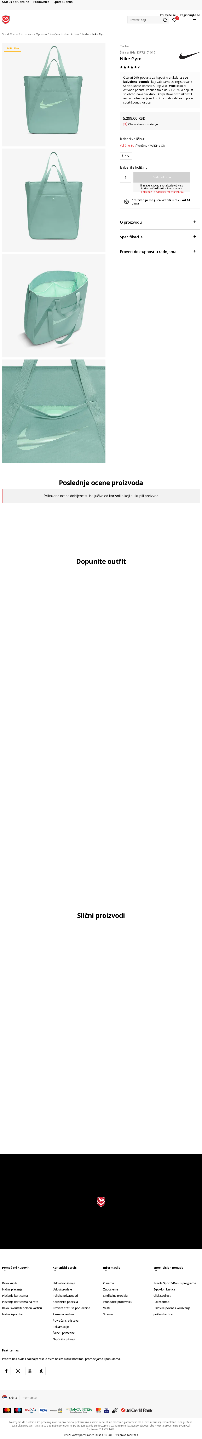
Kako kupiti (9, 1283)
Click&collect (162, 1296)
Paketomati (161, 1302)
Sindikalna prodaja (115, 1296)
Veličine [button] (142, 145)
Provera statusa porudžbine (71, 1308)
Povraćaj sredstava (66, 1320)
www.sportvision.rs (83, 1435)
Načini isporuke (12, 1314)
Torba (85, 34)
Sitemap (108, 1314)
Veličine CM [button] (158, 145)
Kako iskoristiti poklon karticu (22, 1308)
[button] (148, 19)
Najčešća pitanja (64, 1339)
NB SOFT (109, 1435)
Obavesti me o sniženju (143, 124)
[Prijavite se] (174, 20)
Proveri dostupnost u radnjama (158, 251)
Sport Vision (10, 34)
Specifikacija (158, 236)
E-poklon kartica (164, 1289)
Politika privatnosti (65, 1296)
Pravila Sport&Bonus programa (175, 1283)
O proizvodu (158, 222)
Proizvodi (27, 34)
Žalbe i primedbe (64, 1333)
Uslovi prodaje (62, 1289)
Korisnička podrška (65, 1302)
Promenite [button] (29, 1397)
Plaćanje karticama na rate (20, 1302)
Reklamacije (61, 1327)
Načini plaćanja (12, 1289)
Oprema (41, 34)
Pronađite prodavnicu (117, 1302)
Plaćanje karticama (15, 1296)
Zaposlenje (110, 1289)
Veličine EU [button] (127, 145)
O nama (108, 1283)
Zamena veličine (63, 1314)
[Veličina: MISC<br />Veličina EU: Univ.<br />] (126, 156)
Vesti (106, 1308)
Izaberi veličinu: (132, 139)
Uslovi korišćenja (64, 1283)
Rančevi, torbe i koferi (64, 34)
